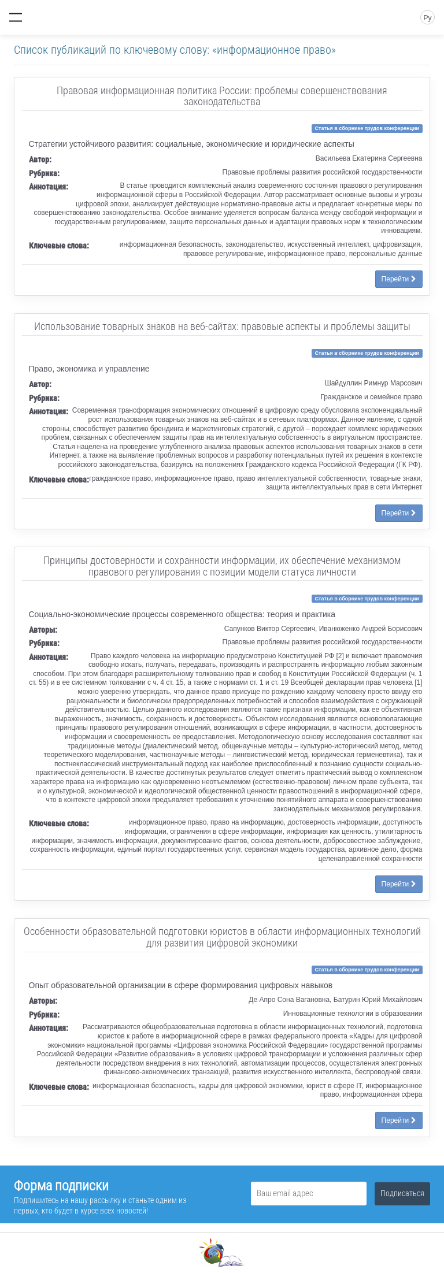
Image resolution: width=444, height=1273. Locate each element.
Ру (427, 18)
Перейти (399, 279)
